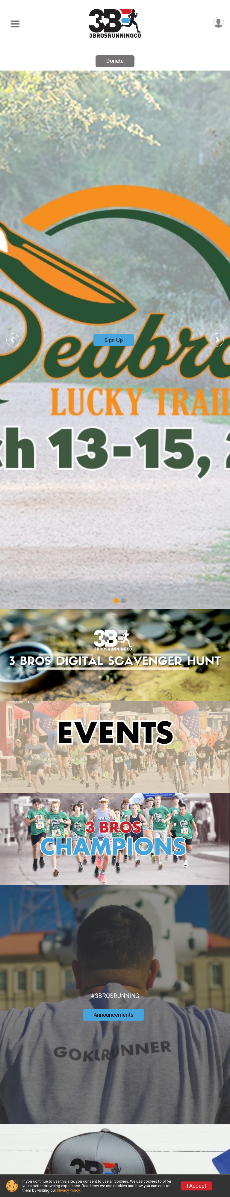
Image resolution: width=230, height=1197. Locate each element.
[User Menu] (218, 22)
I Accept (196, 1186)
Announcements (114, 1015)
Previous (17, 340)
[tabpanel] (115, 340)
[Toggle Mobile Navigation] (15, 24)
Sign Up (113, 340)
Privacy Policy (68, 1190)
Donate (115, 61)
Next (222, 340)
